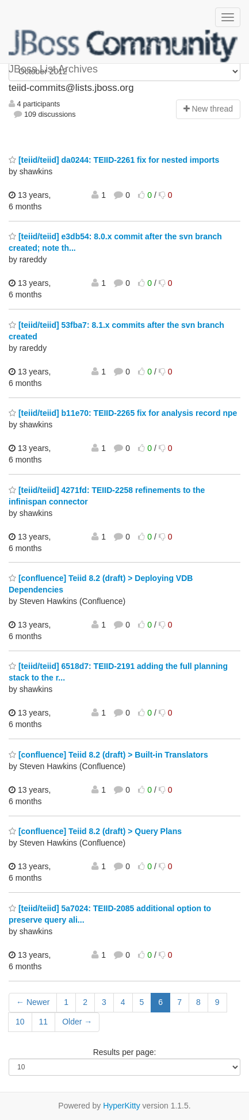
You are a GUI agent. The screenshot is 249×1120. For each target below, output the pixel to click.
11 (43, 1021)
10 (20, 1021)
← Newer (32, 1002)
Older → (77, 1021)
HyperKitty (121, 1105)
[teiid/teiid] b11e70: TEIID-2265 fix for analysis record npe (123, 413)
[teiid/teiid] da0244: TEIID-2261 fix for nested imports (114, 160)
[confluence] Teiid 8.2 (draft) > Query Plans (95, 831)
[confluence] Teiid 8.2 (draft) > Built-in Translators (108, 754)
